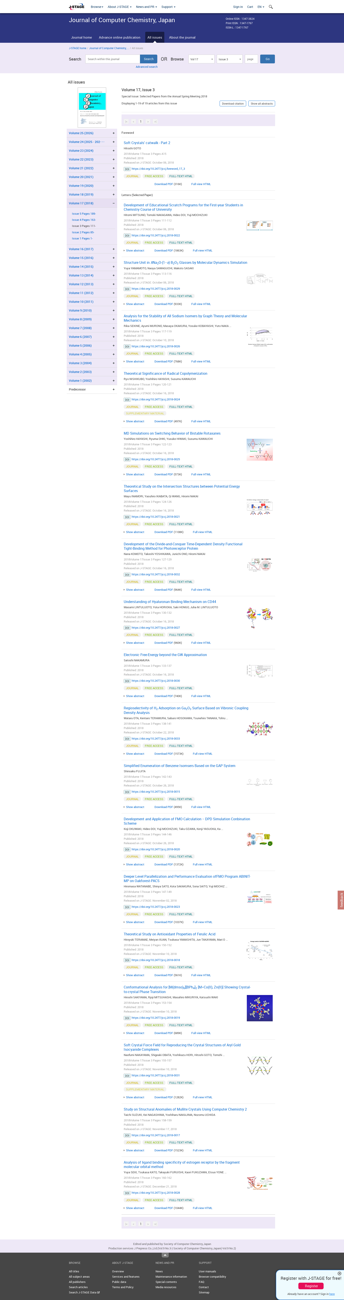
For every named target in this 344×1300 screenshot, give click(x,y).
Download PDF (163, 184)
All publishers (77, 1282)
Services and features (126, 1277)
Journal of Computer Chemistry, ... (109, 48)
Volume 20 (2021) (81, 177)
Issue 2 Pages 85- (83, 232)
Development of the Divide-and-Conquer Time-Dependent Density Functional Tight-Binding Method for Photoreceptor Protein (183, 546)
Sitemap (204, 1292)
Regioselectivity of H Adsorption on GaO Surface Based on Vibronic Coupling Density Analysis (186, 710)
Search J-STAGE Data (84, 1292)
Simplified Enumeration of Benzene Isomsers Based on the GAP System (179, 765)
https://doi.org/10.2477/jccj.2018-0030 (156, 681)
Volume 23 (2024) (81, 150)
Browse (97, 7)
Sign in (238, 7)
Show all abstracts (262, 103)
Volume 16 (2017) (81, 249)
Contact (204, 1287)
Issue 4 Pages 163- (84, 220)
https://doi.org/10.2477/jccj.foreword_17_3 (158, 169)
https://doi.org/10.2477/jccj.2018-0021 (156, 517)
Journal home (81, 37)
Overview (118, 1271)
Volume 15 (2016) (81, 258)
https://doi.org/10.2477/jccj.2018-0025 (156, 459)
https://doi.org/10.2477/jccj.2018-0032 (156, 574)
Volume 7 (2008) (80, 328)
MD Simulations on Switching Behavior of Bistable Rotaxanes (172, 433)
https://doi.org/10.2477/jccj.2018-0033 (156, 738)
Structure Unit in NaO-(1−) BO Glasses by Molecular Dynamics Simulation (185, 262)
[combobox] (201, 59)
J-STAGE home (77, 48)
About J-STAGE (120, 7)
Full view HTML (201, 184)
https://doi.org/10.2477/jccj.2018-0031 (156, 1075)
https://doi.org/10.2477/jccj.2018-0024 (156, 399)
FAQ (201, 1282)
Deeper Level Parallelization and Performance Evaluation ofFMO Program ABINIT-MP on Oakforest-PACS (187, 878)
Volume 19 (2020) (81, 186)
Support (168, 7)
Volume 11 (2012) (81, 293)
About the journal (182, 37)
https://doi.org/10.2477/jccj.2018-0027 (156, 627)
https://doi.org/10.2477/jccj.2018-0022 (156, 235)
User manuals (207, 1271)
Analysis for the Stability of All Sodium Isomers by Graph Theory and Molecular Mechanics (185, 318)
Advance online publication (119, 37)
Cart (250, 7)
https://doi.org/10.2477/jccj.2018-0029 (156, 289)
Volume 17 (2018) (81, 203)
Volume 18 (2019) (81, 194)
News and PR (146, 7)
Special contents (166, 1282)
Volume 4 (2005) (80, 354)
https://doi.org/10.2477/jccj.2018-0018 (156, 960)
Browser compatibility (212, 1277)
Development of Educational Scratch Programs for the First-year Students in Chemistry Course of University (183, 207)
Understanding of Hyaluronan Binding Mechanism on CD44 (170, 601)
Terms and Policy (123, 1287)
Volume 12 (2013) (81, 284)
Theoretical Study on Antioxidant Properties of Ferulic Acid (169, 934)
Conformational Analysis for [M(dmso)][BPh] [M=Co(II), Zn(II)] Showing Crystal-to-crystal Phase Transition (187, 989)
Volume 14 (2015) (81, 266)
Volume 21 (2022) (81, 168)
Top (165, 1255)
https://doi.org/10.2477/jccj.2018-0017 (156, 1135)
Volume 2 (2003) (80, 372)
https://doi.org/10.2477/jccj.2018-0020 (156, 849)
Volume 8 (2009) (80, 319)
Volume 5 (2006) (80, 345)
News (159, 1271)
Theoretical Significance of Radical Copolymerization (165, 373)
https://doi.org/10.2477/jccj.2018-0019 (156, 1018)
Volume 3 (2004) (80, 363)
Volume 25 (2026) (81, 133)
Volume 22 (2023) (81, 159)
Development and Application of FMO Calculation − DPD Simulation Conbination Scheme (187, 821)
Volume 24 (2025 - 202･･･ (87, 142)
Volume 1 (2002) (80, 380)
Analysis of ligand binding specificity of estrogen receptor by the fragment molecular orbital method (182, 1164)
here (332, 1294)
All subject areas (79, 1277)
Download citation (233, 103)
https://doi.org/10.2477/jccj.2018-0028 (156, 1193)
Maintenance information (171, 1277)
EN (261, 7)
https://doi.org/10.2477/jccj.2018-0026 (156, 346)
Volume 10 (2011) (81, 302)
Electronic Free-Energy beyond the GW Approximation (165, 654)
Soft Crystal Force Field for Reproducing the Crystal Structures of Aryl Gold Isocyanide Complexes (182, 1047)
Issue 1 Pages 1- (82, 238)
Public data (119, 1282)
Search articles (78, 1287)
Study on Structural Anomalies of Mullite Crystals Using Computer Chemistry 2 (185, 1109)
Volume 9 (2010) (80, 310)
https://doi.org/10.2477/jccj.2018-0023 (156, 907)
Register (311, 1286)
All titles (74, 1271)
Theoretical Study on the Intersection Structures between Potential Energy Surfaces (182, 488)
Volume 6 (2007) (80, 337)
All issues (154, 37)
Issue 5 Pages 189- (84, 214)
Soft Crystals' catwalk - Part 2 (147, 142)
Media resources (166, 1287)
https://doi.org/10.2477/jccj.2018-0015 (156, 792)
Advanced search (147, 67)
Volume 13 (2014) (81, 275)
